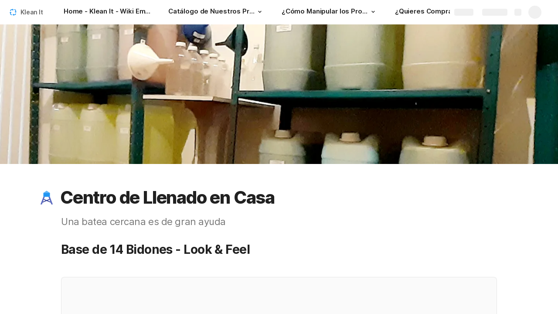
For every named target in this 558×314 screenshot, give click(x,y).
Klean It (31, 12)
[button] (259, 11)
